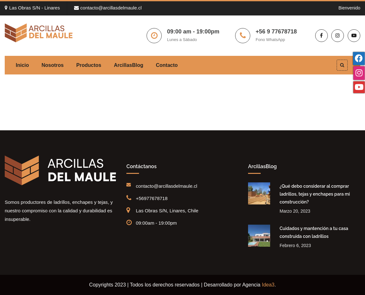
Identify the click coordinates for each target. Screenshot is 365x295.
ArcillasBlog (128, 65)
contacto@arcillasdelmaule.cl (108, 7)
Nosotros (53, 65)
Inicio (22, 65)
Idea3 (268, 284)
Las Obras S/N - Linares (32, 7)
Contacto (167, 65)
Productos (88, 65)
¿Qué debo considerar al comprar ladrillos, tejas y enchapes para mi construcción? (315, 194)
